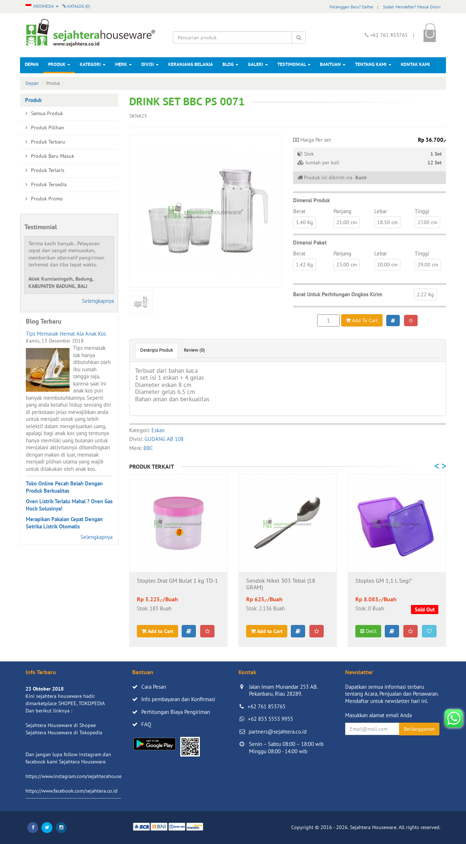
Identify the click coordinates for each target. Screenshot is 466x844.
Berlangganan (419, 729)
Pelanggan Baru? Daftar (351, 6)
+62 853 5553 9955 (270, 718)
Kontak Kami (415, 64)
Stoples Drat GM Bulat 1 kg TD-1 (177, 581)
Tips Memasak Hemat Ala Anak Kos (66, 333)
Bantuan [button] (332, 64)
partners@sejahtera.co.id (278, 731)
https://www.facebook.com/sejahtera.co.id (71, 791)
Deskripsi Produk (156, 350)
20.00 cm (387, 264)
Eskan (158, 430)
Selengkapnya (98, 300)
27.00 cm (427, 222)
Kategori (93, 64)
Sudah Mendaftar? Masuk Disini (412, 6)
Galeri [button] (258, 64)
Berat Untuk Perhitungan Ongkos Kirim (337, 294)
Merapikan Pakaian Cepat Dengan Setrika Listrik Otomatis (64, 523)
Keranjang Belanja (190, 64)
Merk (123, 64)
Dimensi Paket (310, 242)
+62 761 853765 (266, 706)
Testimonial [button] (294, 64)
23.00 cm (346, 264)
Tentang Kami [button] (373, 64)
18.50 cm (387, 222)
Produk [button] (59, 64)
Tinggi (422, 211)
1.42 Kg (304, 264)
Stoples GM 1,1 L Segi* (383, 581)
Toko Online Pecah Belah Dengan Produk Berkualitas (64, 487)
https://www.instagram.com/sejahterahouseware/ (79, 776)
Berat (299, 211)
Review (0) (194, 350)
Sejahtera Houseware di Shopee (60, 725)
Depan (32, 64)
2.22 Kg (425, 294)
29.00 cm (428, 264)
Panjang (342, 211)
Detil (368, 631)
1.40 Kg (304, 222)
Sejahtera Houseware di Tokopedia (63, 732)
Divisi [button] (150, 64)
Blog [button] (230, 64)
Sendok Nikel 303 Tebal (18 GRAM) (280, 584)
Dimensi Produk (311, 200)
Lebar (380, 211)
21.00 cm (346, 222)
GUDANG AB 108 (164, 438)
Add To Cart (362, 320)
